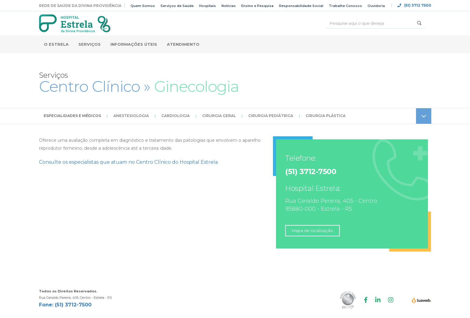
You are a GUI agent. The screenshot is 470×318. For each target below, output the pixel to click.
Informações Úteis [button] (133, 44)
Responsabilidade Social (301, 6)
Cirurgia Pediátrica (270, 115)
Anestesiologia (131, 115)
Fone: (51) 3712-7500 (65, 305)
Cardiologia (175, 115)
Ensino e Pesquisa (257, 6)
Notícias (228, 6)
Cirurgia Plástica (326, 115)
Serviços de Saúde (177, 6)
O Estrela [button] (56, 44)
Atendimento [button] (183, 44)
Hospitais (207, 6)
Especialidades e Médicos (72, 115)
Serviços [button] (89, 44)
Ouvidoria (376, 6)
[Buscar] (370, 23)
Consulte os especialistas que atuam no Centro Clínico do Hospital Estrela (128, 162)
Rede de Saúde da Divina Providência (80, 5)
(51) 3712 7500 (414, 5)
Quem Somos (143, 6)
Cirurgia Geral (219, 115)
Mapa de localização (312, 230)
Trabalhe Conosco (345, 6)
